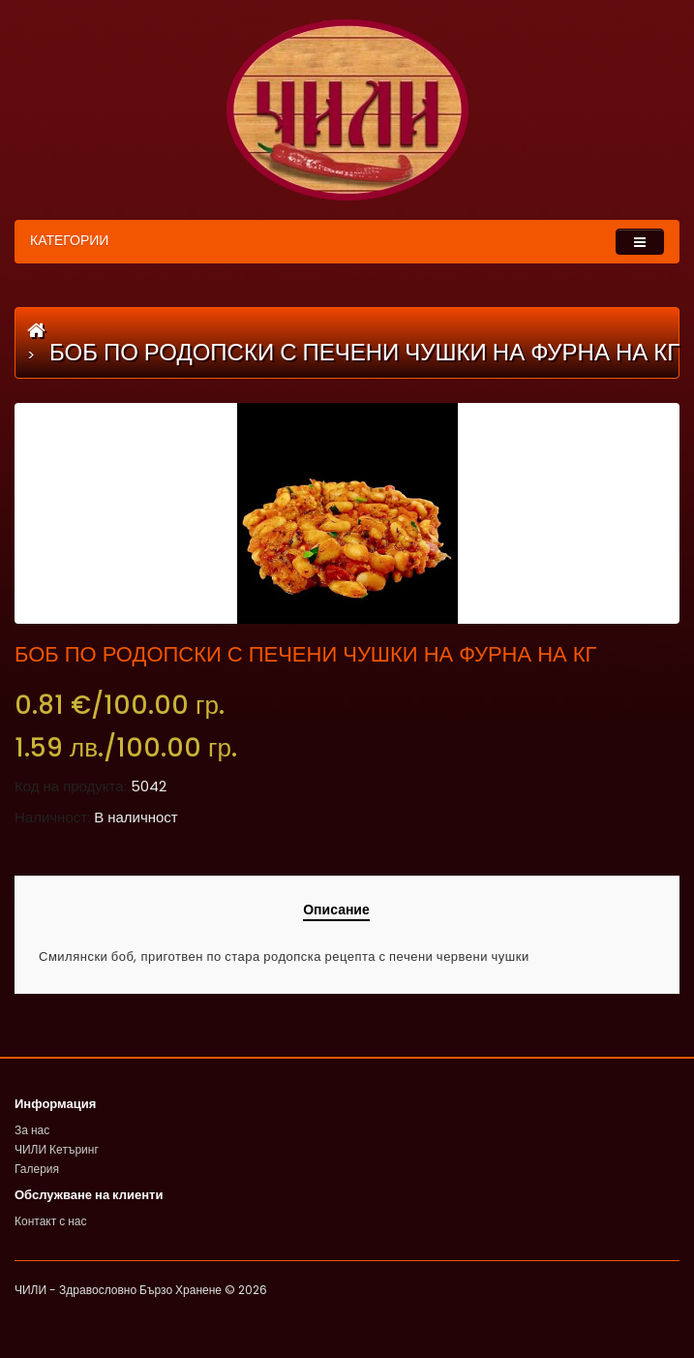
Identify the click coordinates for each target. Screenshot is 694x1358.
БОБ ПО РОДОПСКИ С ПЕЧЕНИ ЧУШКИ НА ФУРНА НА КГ (364, 352)
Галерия (37, 1168)
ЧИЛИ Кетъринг (57, 1149)
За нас (32, 1130)
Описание (336, 909)
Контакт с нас (51, 1221)
